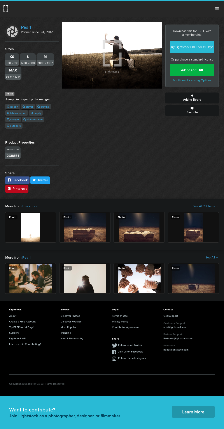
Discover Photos (70, 316)
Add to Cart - (192, 70)
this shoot (30, 206)
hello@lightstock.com (176, 349)
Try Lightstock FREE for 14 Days (192, 47)
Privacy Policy (120, 321)
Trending (66, 333)
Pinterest (17, 188)
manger (13, 119)
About (12, 316)
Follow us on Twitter (130, 345)
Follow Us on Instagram (132, 358)
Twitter (40, 180)
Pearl (26, 27)
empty (36, 113)
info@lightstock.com (175, 327)
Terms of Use (120, 316)
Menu (217, 8)
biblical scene (16, 113)
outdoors (14, 126)
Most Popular (68, 327)
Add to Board (192, 98)
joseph (12, 107)
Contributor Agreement (126, 327)
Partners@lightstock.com (177, 338)
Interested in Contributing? (25, 344)
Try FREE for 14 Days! (21, 327)
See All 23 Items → (206, 206)
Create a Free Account (22, 321)
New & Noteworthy (72, 338)
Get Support (170, 316)
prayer (28, 107)
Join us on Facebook (130, 351)
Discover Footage (71, 321)
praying (43, 107)
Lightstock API (17, 338)
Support (14, 333)
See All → (212, 257)
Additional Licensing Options (192, 80)
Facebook (17, 180)
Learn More (193, 412)
